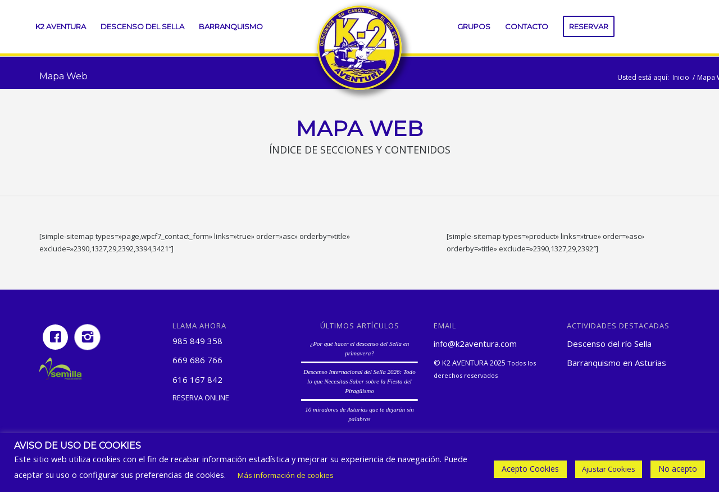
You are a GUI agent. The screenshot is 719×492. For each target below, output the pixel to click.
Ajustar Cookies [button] (608, 469)
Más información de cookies (286, 475)
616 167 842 (197, 379)
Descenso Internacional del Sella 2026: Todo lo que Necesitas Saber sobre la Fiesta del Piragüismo (359, 381)
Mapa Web (63, 76)
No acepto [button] (677, 468)
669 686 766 (197, 359)
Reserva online (200, 397)
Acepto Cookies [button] (530, 468)
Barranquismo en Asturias (616, 362)
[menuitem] (60, 26)
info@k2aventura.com (475, 343)
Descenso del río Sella (609, 343)
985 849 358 (197, 340)
